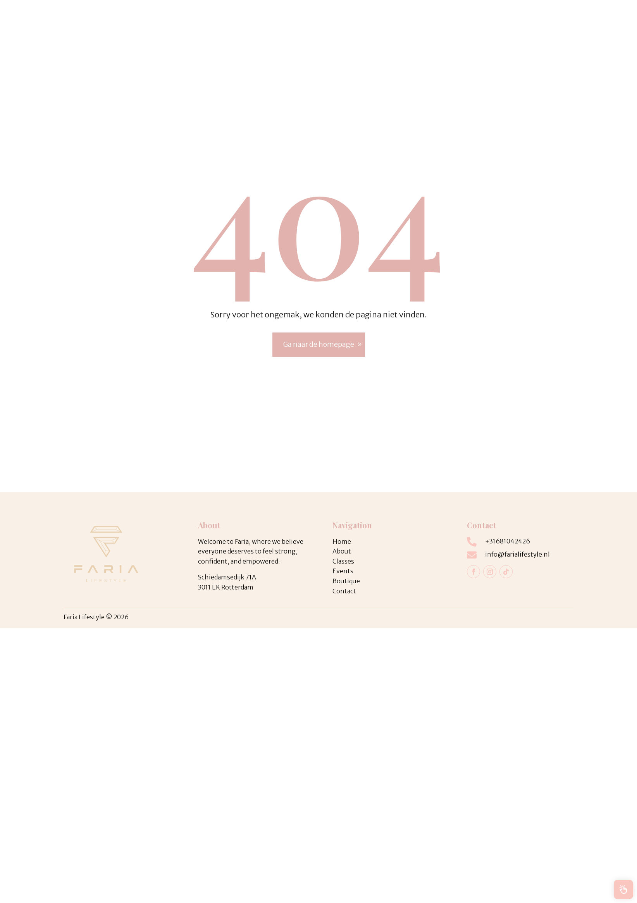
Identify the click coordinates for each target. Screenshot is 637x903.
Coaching (144, 22)
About (465, 22)
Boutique (306, 22)
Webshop (431, 22)
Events (219, 22)
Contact (496, 22)
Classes (179, 22)
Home (397, 22)
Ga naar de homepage (318, 344)
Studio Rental (260, 22)
